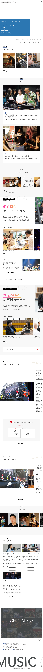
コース (25, 42)
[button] (10, 71)
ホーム (21, 42)
